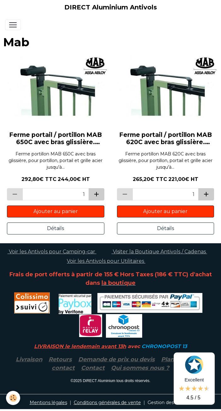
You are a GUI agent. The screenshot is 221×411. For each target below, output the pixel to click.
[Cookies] (13, 398)
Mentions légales (48, 402)
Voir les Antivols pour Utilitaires (106, 261)
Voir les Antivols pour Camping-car (52, 252)
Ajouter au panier (55, 211)
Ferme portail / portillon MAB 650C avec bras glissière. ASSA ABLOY (55, 138)
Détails (55, 228)
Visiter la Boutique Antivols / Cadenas (159, 252)
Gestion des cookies (170, 402)
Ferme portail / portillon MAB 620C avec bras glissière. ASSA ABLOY (165, 138)
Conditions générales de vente (107, 402)
